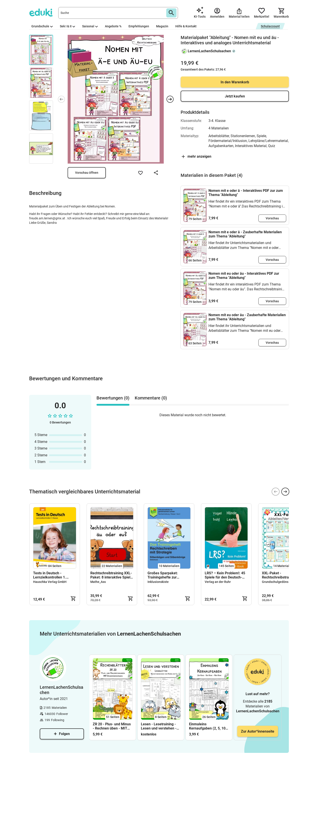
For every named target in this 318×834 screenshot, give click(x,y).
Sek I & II (67, 26)
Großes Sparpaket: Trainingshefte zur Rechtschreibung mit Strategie (164, 575)
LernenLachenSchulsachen (209, 51)
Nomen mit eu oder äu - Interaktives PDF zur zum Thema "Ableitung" (243, 275)
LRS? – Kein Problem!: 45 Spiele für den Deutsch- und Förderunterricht (225, 575)
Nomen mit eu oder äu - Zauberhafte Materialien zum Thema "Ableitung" (247, 317)
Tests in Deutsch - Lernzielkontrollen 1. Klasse (49, 575)
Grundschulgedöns (275, 582)
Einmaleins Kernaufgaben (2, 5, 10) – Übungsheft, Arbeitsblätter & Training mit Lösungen (208, 726)
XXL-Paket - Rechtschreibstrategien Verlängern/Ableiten (280, 575)
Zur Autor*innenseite (257, 731)
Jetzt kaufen (235, 96)
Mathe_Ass (98, 582)
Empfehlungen (139, 26)
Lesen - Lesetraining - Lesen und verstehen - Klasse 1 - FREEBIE (158, 726)
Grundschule (42, 26)
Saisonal (90, 26)
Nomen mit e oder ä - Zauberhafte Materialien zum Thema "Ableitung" (245, 234)
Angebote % (113, 26)
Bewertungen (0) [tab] (113, 398)
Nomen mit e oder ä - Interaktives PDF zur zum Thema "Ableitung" (245, 192)
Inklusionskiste (158, 582)
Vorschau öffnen (86, 172)
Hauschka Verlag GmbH (49, 582)
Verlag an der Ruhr (218, 582)
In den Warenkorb (235, 82)
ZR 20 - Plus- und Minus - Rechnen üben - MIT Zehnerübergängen (112, 726)
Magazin (162, 26)
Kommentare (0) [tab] (151, 398)
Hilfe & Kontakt (186, 26)
